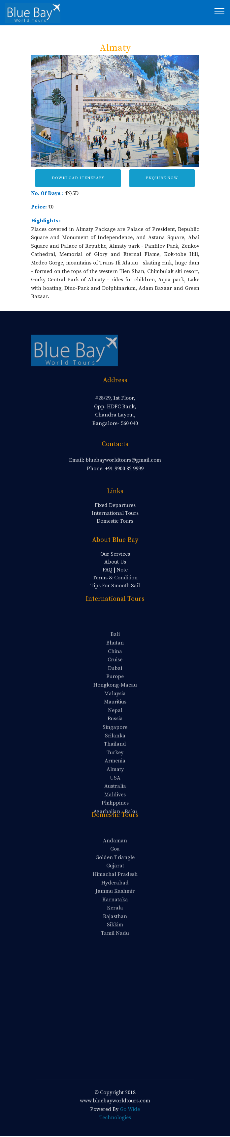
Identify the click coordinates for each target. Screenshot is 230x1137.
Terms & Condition (115, 577)
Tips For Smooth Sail (115, 585)
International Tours (115, 513)
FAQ (107, 570)
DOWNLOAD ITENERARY (78, 178)
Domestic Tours (115, 521)
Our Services (115, 554)
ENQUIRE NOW (162, 178)
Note (122, 570)
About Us (115, 562)
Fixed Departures (115, 505)
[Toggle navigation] (219, 11)
